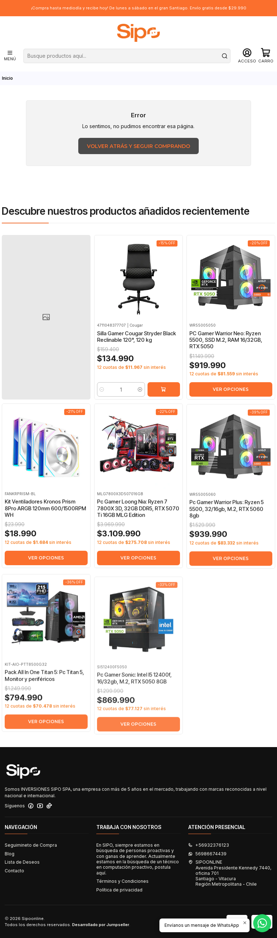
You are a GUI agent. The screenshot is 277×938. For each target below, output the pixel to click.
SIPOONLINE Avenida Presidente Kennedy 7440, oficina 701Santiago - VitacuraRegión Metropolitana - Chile (230, 873)
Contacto (14, 870)
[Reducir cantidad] (101, 398)
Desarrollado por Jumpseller (100, 924)
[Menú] (10, 56)
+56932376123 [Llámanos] (208, 845)
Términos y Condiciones (122, 881)
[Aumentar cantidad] (140, 398)
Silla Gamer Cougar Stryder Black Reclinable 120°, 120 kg (136, 345)
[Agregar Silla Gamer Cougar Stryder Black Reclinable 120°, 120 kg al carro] (164, 398)
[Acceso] (247, 56)
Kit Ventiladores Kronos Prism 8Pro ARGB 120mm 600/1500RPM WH (45, 533)
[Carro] (265, 56)
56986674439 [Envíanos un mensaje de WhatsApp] (207, 853)
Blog (9, 853)
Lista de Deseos (22, 862)
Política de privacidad (119, 890)
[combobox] (127, 56)
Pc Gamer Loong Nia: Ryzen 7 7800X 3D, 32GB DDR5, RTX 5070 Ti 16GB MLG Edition (138, 542)
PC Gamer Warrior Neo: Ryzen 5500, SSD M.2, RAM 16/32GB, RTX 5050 (225, 355)
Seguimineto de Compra (31, 845)
